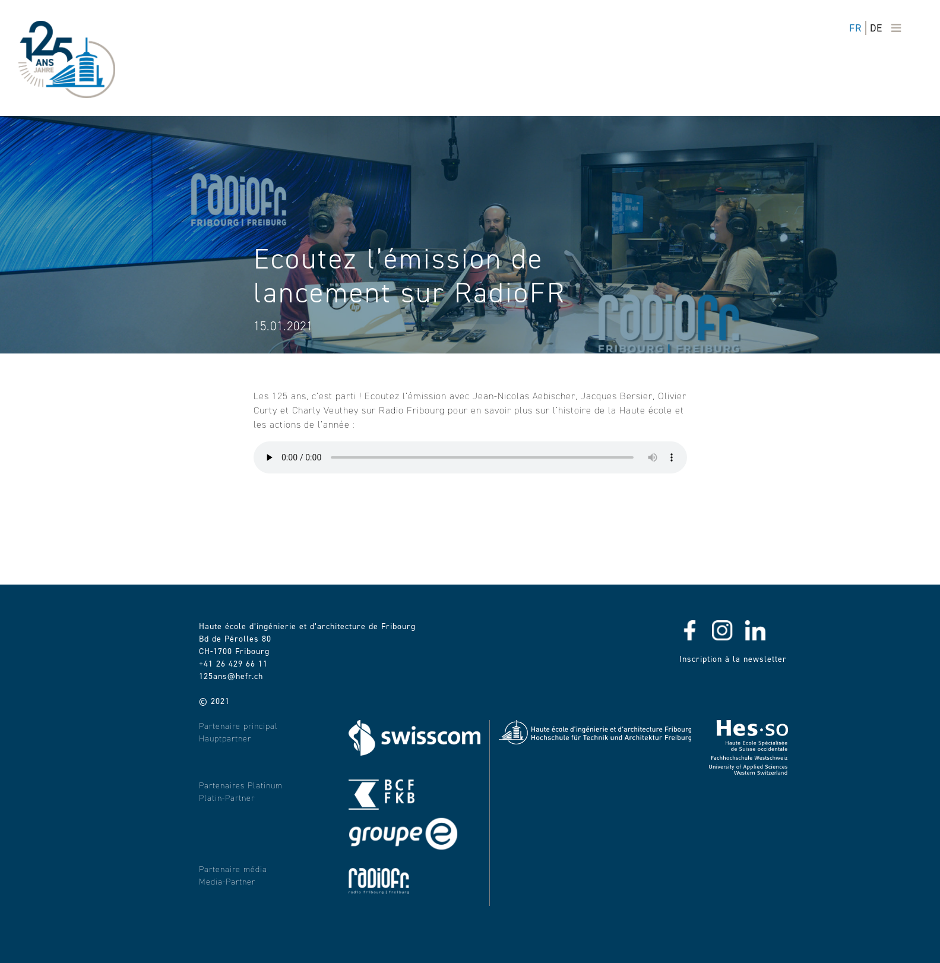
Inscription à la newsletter (733, 659)
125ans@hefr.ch (231, 676)
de (876, 28)
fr (855, 28)
